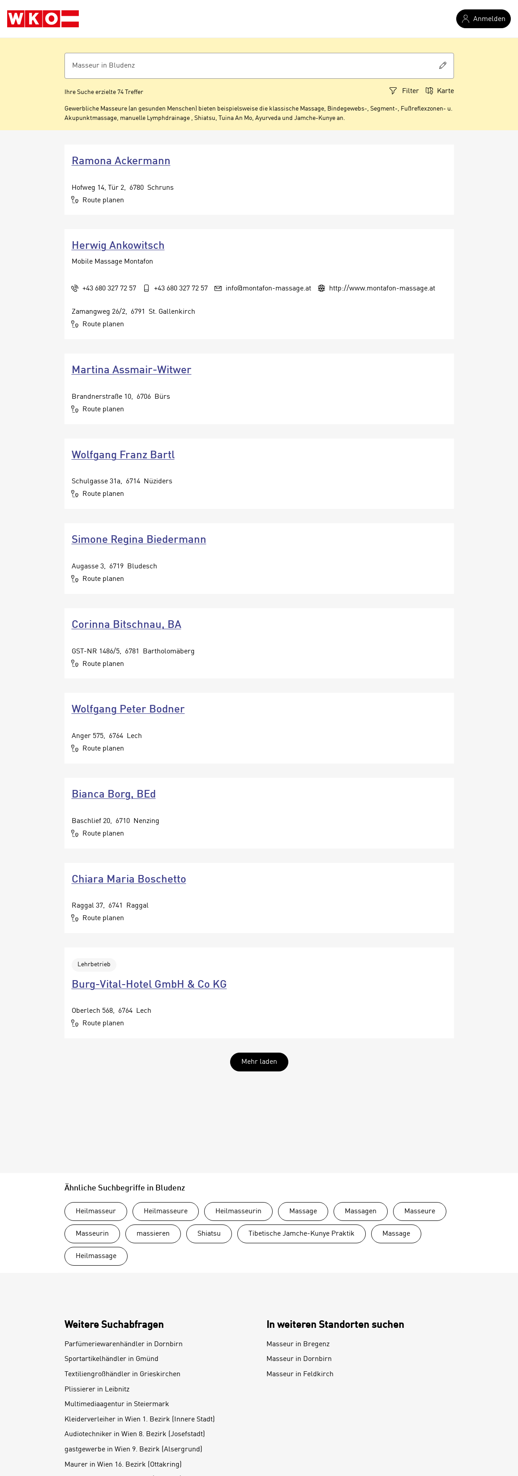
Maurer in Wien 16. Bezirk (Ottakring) (123, 1464)
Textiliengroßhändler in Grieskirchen (122, 1374)
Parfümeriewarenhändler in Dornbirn (123, 1344)
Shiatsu (209, 1233)
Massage (303, 1211)
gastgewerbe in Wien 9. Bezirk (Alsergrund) (133, 1449)
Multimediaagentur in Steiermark (116, 1404)
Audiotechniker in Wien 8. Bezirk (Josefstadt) (134, 1434)
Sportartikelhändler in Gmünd (111, 1359)
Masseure (419, 1211)
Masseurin (92, 1233)
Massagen (361, 1211)
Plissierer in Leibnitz (96, 1389)
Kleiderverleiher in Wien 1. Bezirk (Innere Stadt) (139, 1419)
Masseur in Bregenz (298, 1344)
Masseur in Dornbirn (299, 1359)
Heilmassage (96, 1256)
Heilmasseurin (238, 1211)
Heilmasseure (166, 1211)
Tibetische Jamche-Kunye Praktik (301, 1233)
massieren (153, 1233)
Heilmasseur (96, 1211)
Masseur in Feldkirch (300, 1374)
